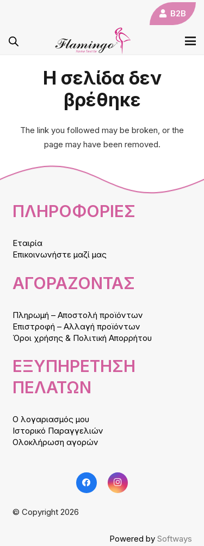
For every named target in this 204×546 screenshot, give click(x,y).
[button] (190, 40)
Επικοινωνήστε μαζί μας (60, 254)
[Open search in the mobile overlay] (13, 41)
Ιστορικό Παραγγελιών (58, 430)
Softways (174, 538)
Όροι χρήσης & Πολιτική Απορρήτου (82, 338)
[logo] (93, 41)
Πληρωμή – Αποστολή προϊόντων (78, 315)
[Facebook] (86, 482)
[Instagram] (118, 482)
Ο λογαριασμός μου (51, 419)
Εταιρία (27, 243)
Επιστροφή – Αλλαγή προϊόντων (76, 326)
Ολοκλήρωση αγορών (55, 442)
